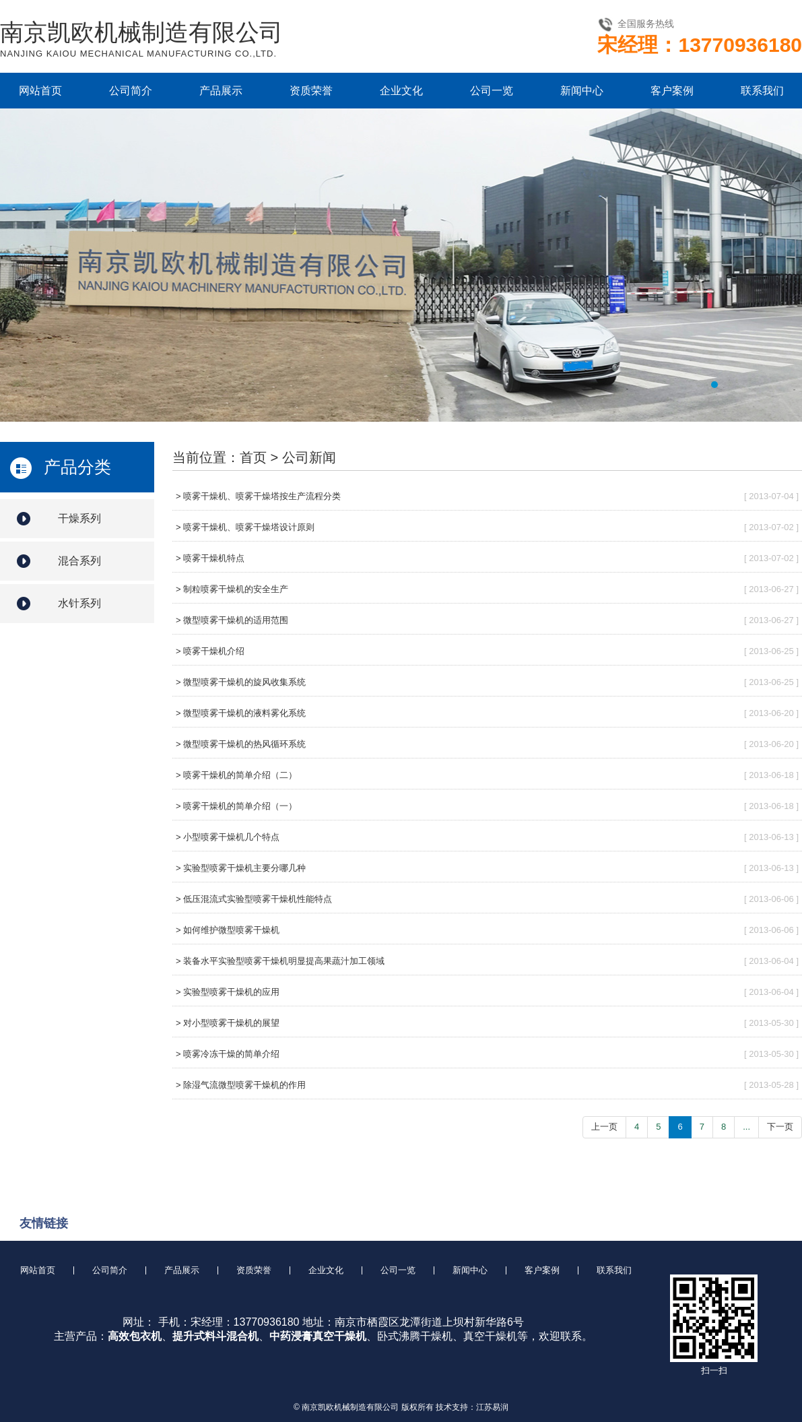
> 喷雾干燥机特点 (210, 558)
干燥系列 (79, 518)
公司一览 (491, 90)
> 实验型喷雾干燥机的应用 (227, 992)
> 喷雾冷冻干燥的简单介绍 (227, 1054)
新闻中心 (581, 90)
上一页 (604, 1127)
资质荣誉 (311, 90)
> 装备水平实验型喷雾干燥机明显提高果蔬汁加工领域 (280, 961)
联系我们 (762, 90)
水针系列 (79, 603)
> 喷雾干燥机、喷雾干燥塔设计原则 (245, 527)
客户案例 (672, 90)
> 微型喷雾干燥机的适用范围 (232, 620)
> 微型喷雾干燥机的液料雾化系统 (241, 713)
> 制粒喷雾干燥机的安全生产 (232, 589)
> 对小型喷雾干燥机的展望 (227, 1023)
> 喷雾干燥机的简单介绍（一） (236, 806)
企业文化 (401, 90)
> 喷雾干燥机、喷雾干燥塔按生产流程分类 (258, 496)
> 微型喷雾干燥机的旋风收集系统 (241, 682)
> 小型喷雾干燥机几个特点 (227, 837)
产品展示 (220, 90)
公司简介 (130, 90)
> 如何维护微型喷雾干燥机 (227, 930)
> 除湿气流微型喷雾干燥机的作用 (241, 1085)
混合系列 (79, 561)
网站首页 (40, 90)
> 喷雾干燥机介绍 (210, 651)
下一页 (780, 1127)
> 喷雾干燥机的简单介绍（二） (236, 775)
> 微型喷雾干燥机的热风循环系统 (241, 744)
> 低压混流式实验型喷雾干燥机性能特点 (254, 899)
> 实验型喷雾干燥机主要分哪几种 (241, 868)
